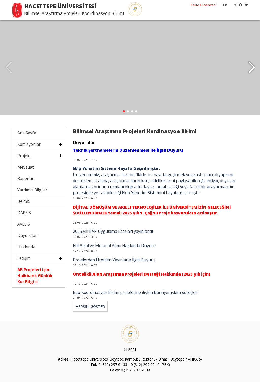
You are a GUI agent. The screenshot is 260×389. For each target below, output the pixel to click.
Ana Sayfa (26, 140)
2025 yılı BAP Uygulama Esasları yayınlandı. (113, 238)
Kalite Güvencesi (203, 5)
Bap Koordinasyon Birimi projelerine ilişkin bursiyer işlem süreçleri (135, 299)
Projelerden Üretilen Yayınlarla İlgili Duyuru (114, 267)
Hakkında (26, 254)
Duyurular (27, 242)
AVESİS (23, 231)
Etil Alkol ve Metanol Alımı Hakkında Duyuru (114, 252)
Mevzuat (25, 174)
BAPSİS (23, 208)
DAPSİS (24, 219)
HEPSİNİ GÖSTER (90, 313)
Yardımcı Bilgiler (32, 197)
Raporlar (25, 185)
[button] (251, 71)
